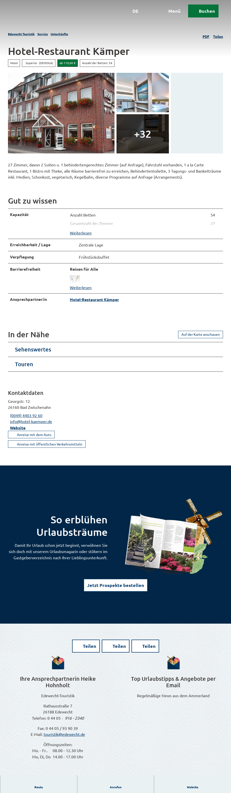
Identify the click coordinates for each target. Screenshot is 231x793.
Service (42, 34)
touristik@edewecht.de (64, 737)
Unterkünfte (59, 34)
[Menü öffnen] (167, 14)
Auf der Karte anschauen (200, 337)
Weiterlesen (81, 234)
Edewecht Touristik (21, 34)
